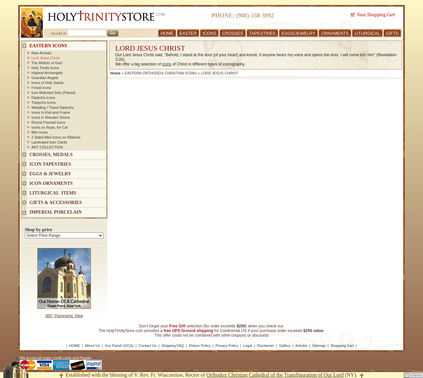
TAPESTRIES (262, 33)
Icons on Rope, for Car (49, 127)
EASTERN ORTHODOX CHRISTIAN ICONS (161, 73)
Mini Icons (39, 132)
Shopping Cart (342, 346)
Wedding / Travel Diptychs (52, 107)
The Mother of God (46, 63)
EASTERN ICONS (48, 45)
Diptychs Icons (43, 98)
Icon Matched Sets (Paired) (53, 93)
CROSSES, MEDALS (51, 154)
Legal (247, 346)
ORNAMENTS (335, 33)
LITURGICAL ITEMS (52, 192)
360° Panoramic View (64, 316)
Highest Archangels (47, 73)
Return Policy (200, 346)
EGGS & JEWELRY (50, 173)
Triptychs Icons (43, 103)
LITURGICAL (367, 33)
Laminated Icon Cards (49, 142)
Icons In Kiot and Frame (50, 112)
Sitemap (319, 346)
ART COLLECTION (47, 147)
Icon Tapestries (50, 164)
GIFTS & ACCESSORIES (55, 202)
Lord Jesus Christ (45, 58)
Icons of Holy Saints (47, 83)
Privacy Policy (226, 346)
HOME (167, 33)
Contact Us (147, 346)
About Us (92, 346)
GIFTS (392, 33)
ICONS (209, 33)
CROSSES (232, 33)
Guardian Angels (44, 78)
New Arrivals (41, 53)
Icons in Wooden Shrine (50, 117)
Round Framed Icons (48, 122)
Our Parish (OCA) (119, 346)
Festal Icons (41, 88)
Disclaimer (265, 346)
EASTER (188, 33)
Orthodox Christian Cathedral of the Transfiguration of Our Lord (275, 375)
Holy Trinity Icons (45, 68)
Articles (301, 346)
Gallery (284, 346)
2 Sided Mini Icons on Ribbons (56, 137)
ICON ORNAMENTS (51, 183)
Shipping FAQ (173, 346)
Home (115, 73)
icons (166, 64)
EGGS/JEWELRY (298, 33)
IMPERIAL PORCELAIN (55, 212)
